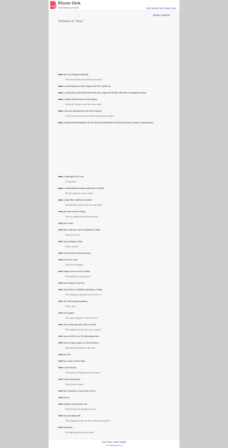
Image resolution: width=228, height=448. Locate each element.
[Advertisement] (114, 47)
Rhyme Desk (69, 3)
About (173, 8)
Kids (161, 8)
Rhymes (156, 15)
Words (116, 442)
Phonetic (167, 8)
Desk (148, 8)
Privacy (110, 442)
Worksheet (154, 8)
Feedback (123, 442)
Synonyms (165, 15)
